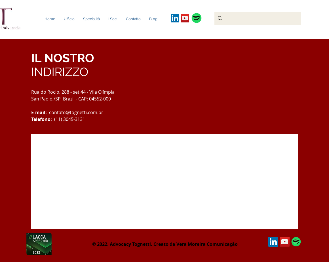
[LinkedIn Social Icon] (175, 18)
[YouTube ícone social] (185, 18)
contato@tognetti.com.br (76, 112)
